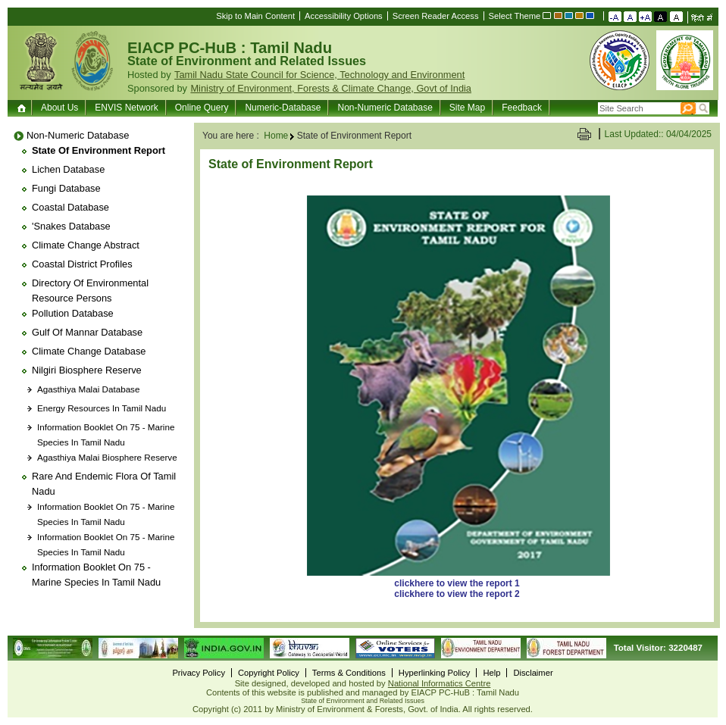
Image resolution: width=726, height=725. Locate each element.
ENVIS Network (126, 107)
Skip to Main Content (255, 15)
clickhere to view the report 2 (456, 594)
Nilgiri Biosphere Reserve (87, 370)
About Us (59, 107)
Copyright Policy (268, 672)
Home (23, 107)
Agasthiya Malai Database (88, 389)
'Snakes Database (71, 226)
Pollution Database (73, 313)
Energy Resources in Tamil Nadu (101, 408)
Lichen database (68, 169)
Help (491, 672)
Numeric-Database (283, 107)
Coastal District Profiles (82, 264)
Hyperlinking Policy (435, 672)
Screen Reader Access (436, 15)
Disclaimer (532, 672)
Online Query (202, 107)
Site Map (467, 107)
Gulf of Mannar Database (87, 332)
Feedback (522, 107)
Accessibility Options (344, 15)
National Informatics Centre (439, 683)
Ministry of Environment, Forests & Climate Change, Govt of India (330, 88)
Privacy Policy (198, 672)
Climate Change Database (89, 351)
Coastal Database (70, 207)
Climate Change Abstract (85, 245)
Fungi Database (66, 188)
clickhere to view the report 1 (456, 583)
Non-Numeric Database (384, 107)
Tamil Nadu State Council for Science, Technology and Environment (319, 74)
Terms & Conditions (349, 672)
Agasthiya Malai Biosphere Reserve (107, 457)
